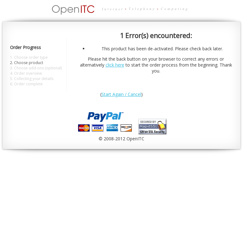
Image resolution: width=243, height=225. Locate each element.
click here (115, 65)
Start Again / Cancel (121, 94)
